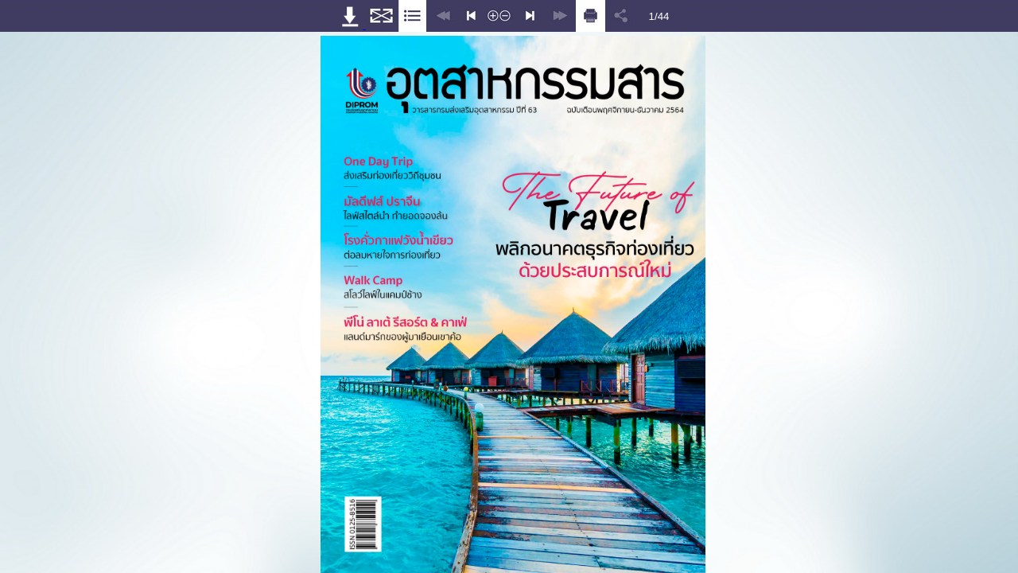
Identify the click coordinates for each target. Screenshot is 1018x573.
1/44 (659, 16)
